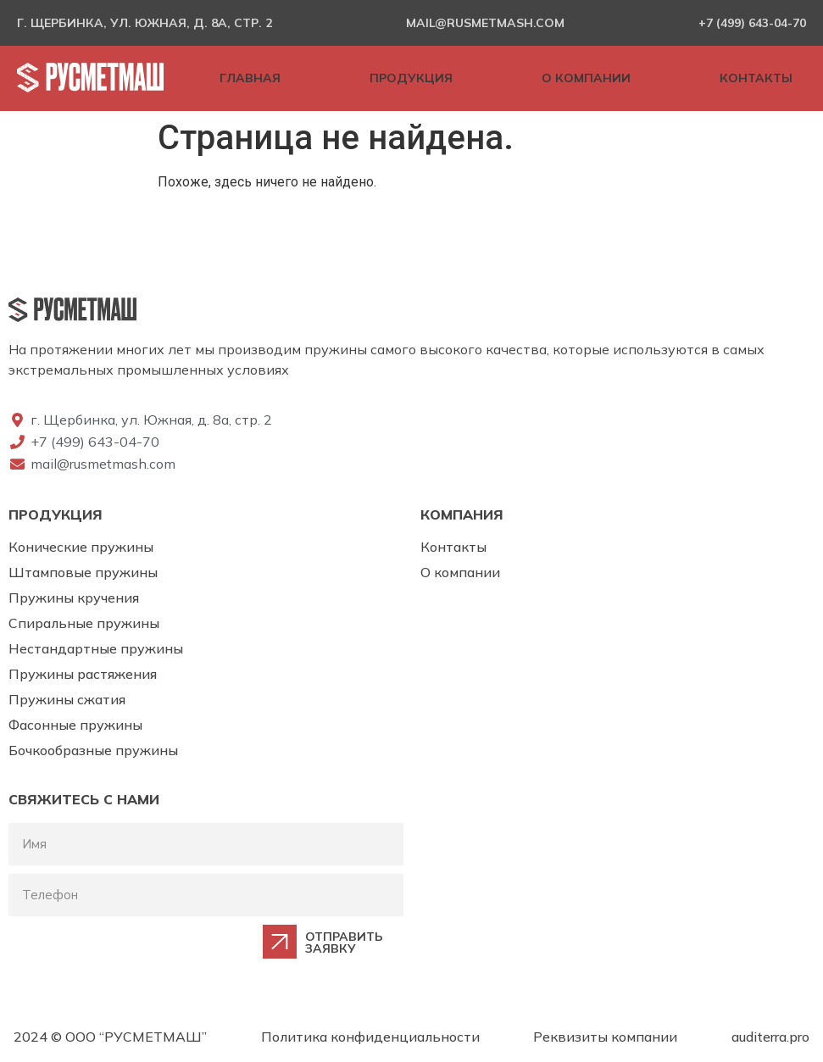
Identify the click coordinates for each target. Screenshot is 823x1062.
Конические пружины (80, 546)
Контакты (453, 546)
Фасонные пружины (75, 724)
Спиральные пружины (83, 622)
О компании (460, 572)
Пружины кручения (73, 597)
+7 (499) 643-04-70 (752, 23)
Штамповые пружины (83, 572)
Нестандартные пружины (95, 648)
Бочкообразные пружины (93, 750)
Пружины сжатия (66, 699)
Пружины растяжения (82, 673)
